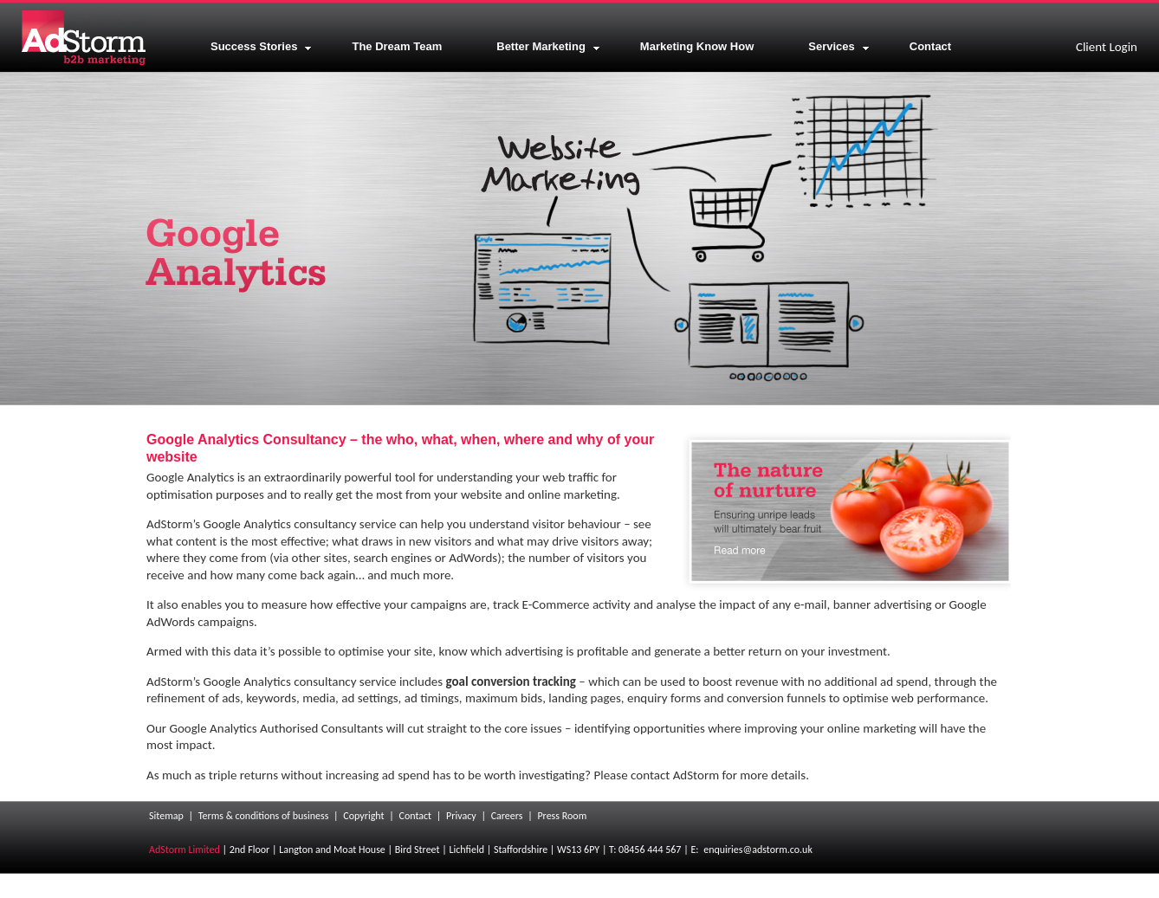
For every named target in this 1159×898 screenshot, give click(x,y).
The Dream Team (397, 46)
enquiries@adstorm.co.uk (758, 849)
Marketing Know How (697, 46)
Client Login (1106, 47)
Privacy (461, 816)
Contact (930, 46)
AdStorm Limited (184, 849)
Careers (507, 816)
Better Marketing (548, 46)
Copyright (363, 816)
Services (839, 46)
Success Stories (261, 46)
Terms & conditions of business (263, 816)
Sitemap (166, 816)
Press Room (561, 816)
